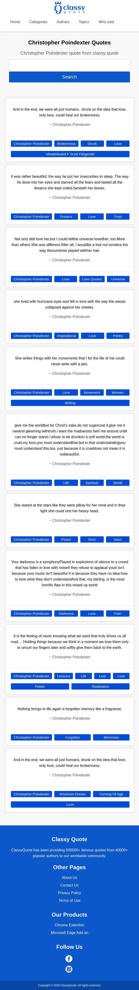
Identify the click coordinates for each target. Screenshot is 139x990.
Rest (92, 539)
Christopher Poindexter (31, 144)
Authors (63, 22)
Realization (100, 686)
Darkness (66, 613)
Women (118, 392)
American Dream (73, 794)
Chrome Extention (69, 925)
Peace (66, 539)
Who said (106, 22)
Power (40, 686)
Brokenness (66, 144)
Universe (118, 279)
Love (118, 144)
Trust (118, 217)
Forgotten (72, 737)
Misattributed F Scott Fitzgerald (70, 154)
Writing (70, 403)
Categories (38, 22)
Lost (102, 676)
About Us (69, 878)
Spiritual (92, 483)
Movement (92, 392)
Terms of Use (69, 901)
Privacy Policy (69, 893)
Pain (117, 613)
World (117, 483)
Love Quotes (92, 279)
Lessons (63, 676)
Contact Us (69, 885)
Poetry (118, 336)
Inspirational (66, 336)
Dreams (66, 217)
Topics (84, 22)
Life (66, 483)
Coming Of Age (111, 794)
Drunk (92, 144)
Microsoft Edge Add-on (69, 933)
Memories (111, 737)
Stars (118, 539)
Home (15, 22)
